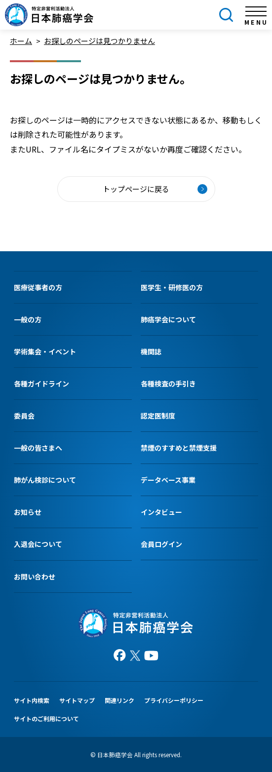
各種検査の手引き (168, 383)
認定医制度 (158, 416)
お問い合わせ (34, 576)
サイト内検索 (31, 700)
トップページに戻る (136, 189)
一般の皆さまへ (38, 448)
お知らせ (27, 512)
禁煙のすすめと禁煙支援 (179, 448)
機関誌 (151, 351)
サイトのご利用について (46, 718)
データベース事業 (168, 480)
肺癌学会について (168, 319)
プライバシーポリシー (173, 700)
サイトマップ (77, 700)
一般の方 (27, 319)
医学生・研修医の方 (172, 287)
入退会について (38, 544)
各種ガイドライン (41, 383)
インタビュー (161, 512)
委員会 (24, 416)
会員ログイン (161, 544)
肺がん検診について (45, 480)
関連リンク (119, 700)
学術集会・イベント (45, 351)
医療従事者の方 (38, 287)
